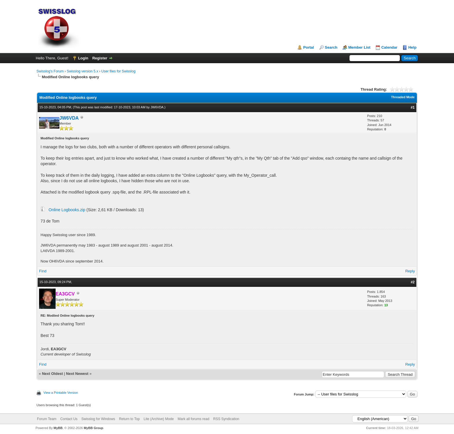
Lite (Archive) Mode (159, 419)
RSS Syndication (226, 419)
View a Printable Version (60, 392)
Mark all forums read (193, 419)
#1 (413, 107)
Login (83, 58)
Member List (359, 47)
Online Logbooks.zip (67, 209)
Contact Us (68, 419)
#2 (413, 282)
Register (99, 58)
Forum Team (46, 419)
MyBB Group (93, 428)
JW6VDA (157, 107)
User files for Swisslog (118, 71)
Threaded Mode (403, 97)
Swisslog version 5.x (82, 71)
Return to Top (129, 419)
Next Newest (77, 373)
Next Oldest (52, 373)
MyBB (58, 428)
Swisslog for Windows (98, 419)
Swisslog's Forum (50, 71)
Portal (308, 47)
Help (412, 47)
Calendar (389, 47)
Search (331, 47)
